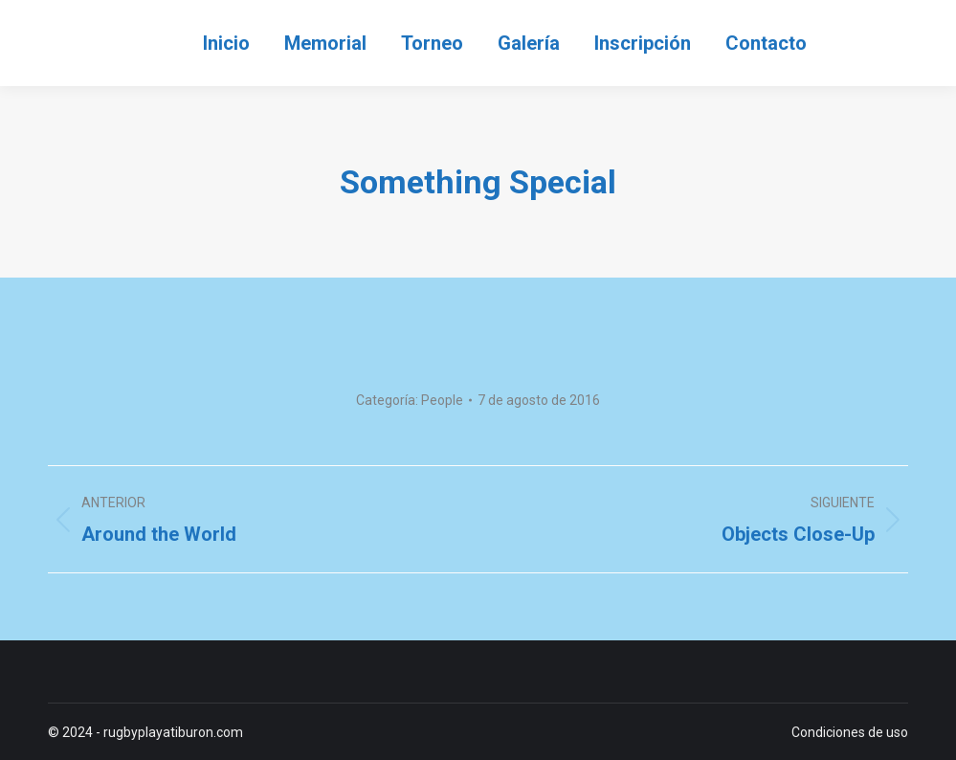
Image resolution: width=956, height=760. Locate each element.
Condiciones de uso (849, 732)
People (442, 400)
